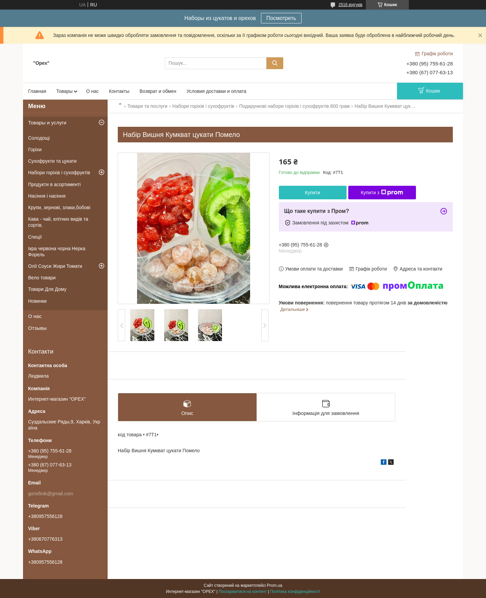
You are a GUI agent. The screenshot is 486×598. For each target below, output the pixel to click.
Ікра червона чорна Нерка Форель (56, 251)
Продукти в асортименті (54, 184)
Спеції (35, 237)
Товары (64, 91)
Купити (312, 192)
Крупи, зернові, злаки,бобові (59, 207)
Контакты (119, 91)
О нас (92, 91)
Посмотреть (281, 18)
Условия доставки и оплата (216, 91)
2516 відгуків (350, 4)
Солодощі (39, 138)
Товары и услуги (47, 122)
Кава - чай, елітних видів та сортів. (58, 222)
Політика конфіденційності (295, 591)
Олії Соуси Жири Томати (55, 266)
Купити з (382, 193)
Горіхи (35, 149)
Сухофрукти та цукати (52, 161)
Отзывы (37, 328)
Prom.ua (274, 585)
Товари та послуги (147, 106)
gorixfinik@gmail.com (50, 493)
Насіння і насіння (47, 196)
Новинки (37, 301)
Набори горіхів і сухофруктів (203, 106)
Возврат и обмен (157, 91)
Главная (37, 91)
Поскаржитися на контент (243, 591)
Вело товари (42, 277)
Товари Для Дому (47, 289)
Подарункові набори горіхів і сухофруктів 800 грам (294, 106)
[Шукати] (274, 63)
